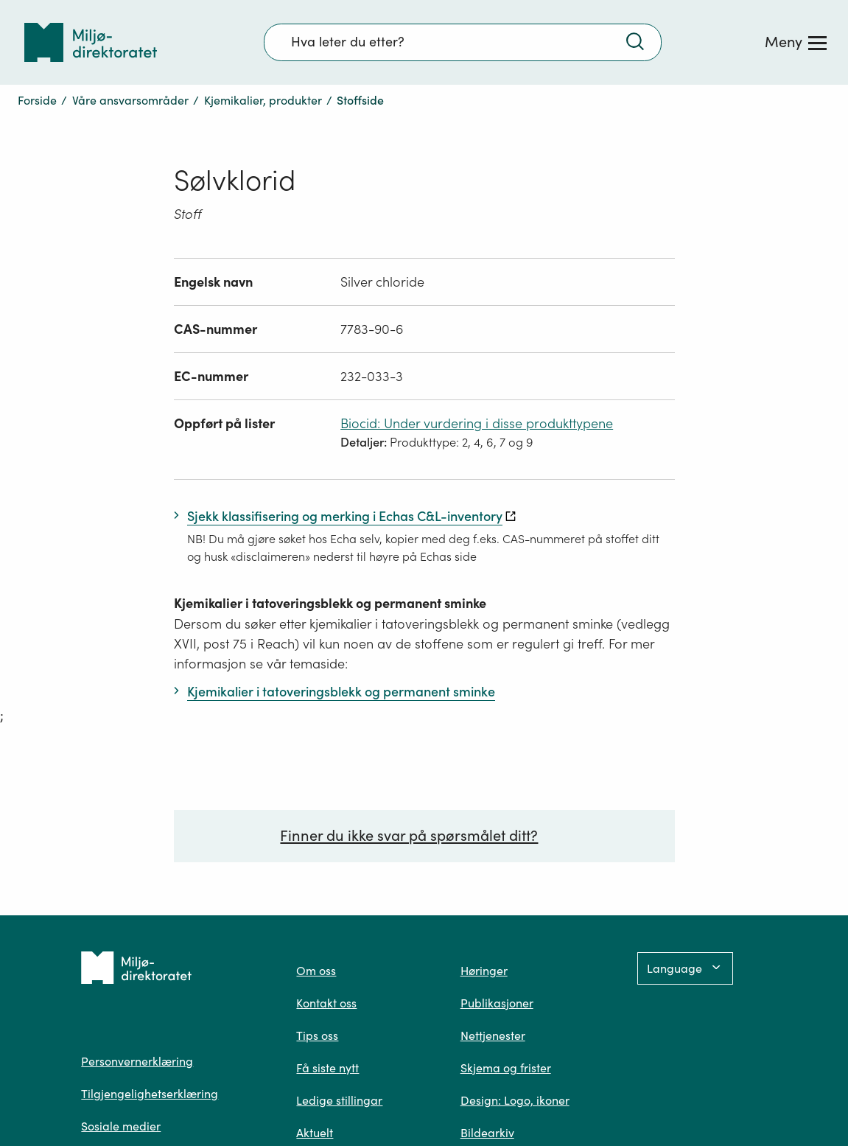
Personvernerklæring (137, 1061)
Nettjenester (492, 1035)
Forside (37, 100)
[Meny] (795, 42)
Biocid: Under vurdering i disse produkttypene (476, 423)
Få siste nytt (327, 1068)
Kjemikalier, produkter (263, 100)
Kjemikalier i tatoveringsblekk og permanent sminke (330, 603)
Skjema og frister (505, 1068)
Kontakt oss (326, 1003)
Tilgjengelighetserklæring (149, 1093)
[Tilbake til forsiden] (90, 42)
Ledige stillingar (339, 1100)
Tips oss (317, 1035)
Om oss (316, 970)
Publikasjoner (496, 1003)
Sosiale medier (121, 1126)
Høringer (484, 970)
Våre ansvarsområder (130, 100)
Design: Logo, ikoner (515, 1100)
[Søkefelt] (463, 42)
